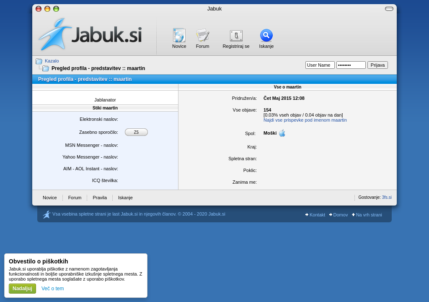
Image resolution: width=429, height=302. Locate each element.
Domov (338, 214)
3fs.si (387, 197)
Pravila (100, 197)
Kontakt (315, 214)
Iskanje (266, 46)
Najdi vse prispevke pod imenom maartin (305, 119)
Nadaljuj (22, 289)
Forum (202, 46)
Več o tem (52, 289)
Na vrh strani (367, 214)
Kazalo (52, 60)
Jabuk (214, 8)
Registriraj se (235, 46)
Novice (179, 46)
